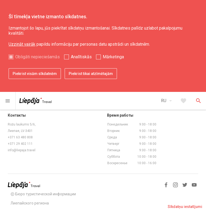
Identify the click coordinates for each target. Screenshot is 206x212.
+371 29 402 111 (20, 144)
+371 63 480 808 (20, 137)
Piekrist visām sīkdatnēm (35, 73)
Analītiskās (81, 56)
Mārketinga (113, 56)
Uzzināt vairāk (22, 44)
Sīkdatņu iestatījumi (185, 206)
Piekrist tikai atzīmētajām (91, 73)
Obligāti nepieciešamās (37, 56)
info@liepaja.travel (21, 150)
